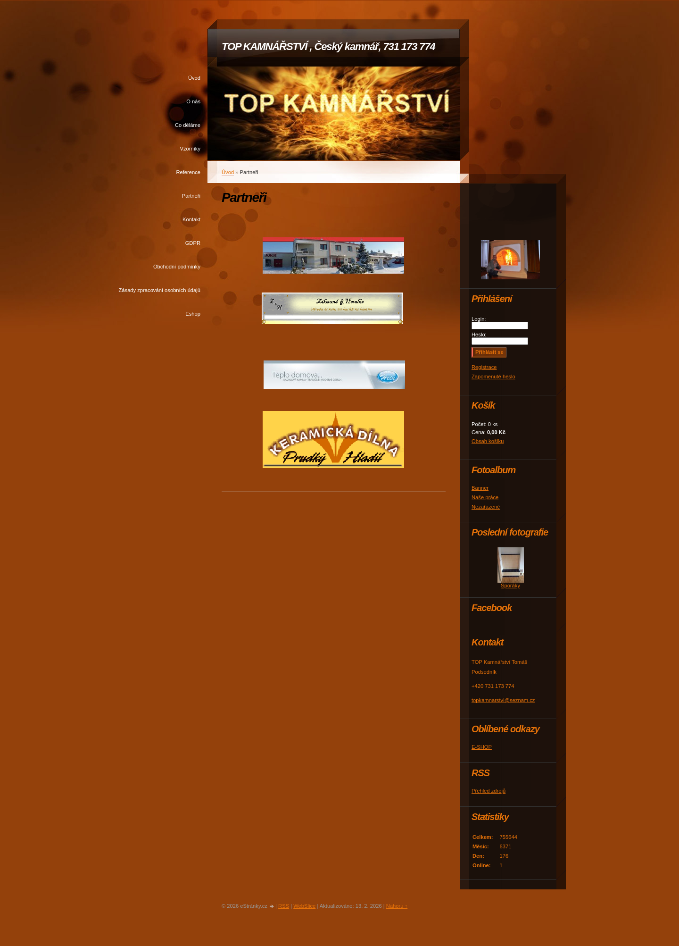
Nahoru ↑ (396, 906)
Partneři (191, 196)
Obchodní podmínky (176, 266)
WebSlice (304, 906)
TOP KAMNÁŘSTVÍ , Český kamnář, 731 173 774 (328, 46)
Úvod (194, 78)
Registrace (484, 367)
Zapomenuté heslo (493, 376)
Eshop (192, 314)
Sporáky (510, 585)
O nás (193, 101)
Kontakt (191, 219)
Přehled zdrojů (488, 791)
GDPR (192, 243)
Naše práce (485, 497)
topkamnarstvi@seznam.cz (503, 700)
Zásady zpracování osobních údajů (159, 290)
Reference (188, 172)
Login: (479, 319)
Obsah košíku (488, 441)
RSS (283, 906)
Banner (480, 488)
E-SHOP (482, 747)
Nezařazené (486, 507)
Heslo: (479, 334)
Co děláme (187, 125)
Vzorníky (190, 148)
